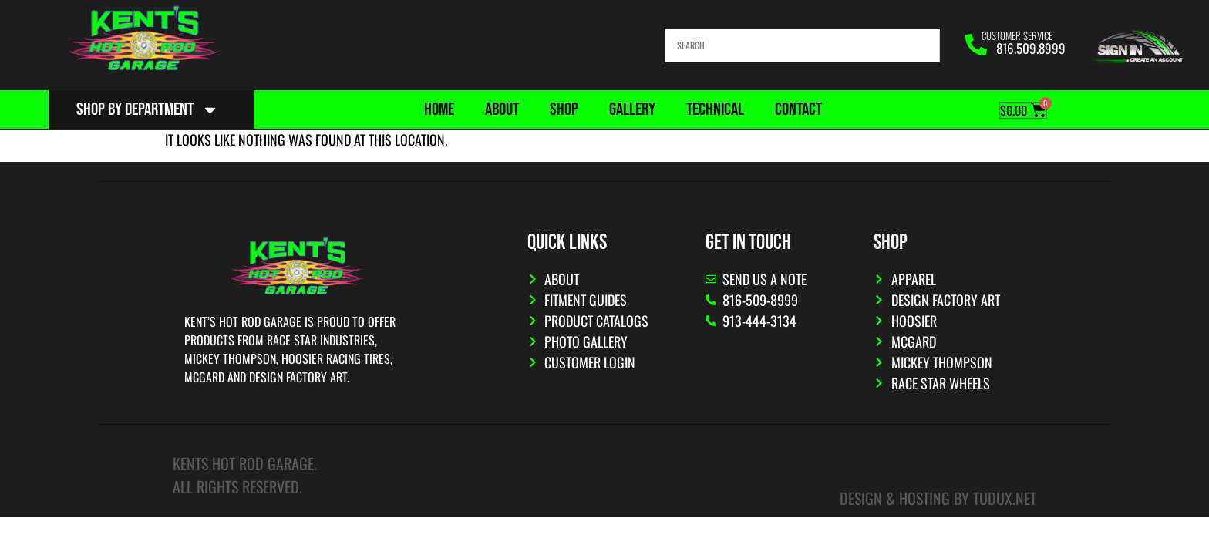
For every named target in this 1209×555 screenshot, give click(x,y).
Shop (564, 109)
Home (439, 109)
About (502, 109)
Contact (798, 109)
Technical (715, 109)
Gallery (632, 109)
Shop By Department (147, 109)
